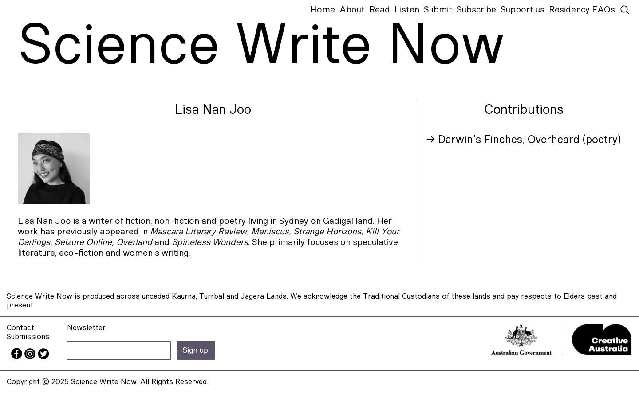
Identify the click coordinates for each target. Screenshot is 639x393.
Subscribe (476, 9)
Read (379, 9)
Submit (438, 9)
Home (322, 9)
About (352, 9)
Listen (406, 9)
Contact (20, 327)
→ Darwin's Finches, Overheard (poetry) (523, 139)
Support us (522, 9)
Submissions (28, 336)
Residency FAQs (582, 9)
